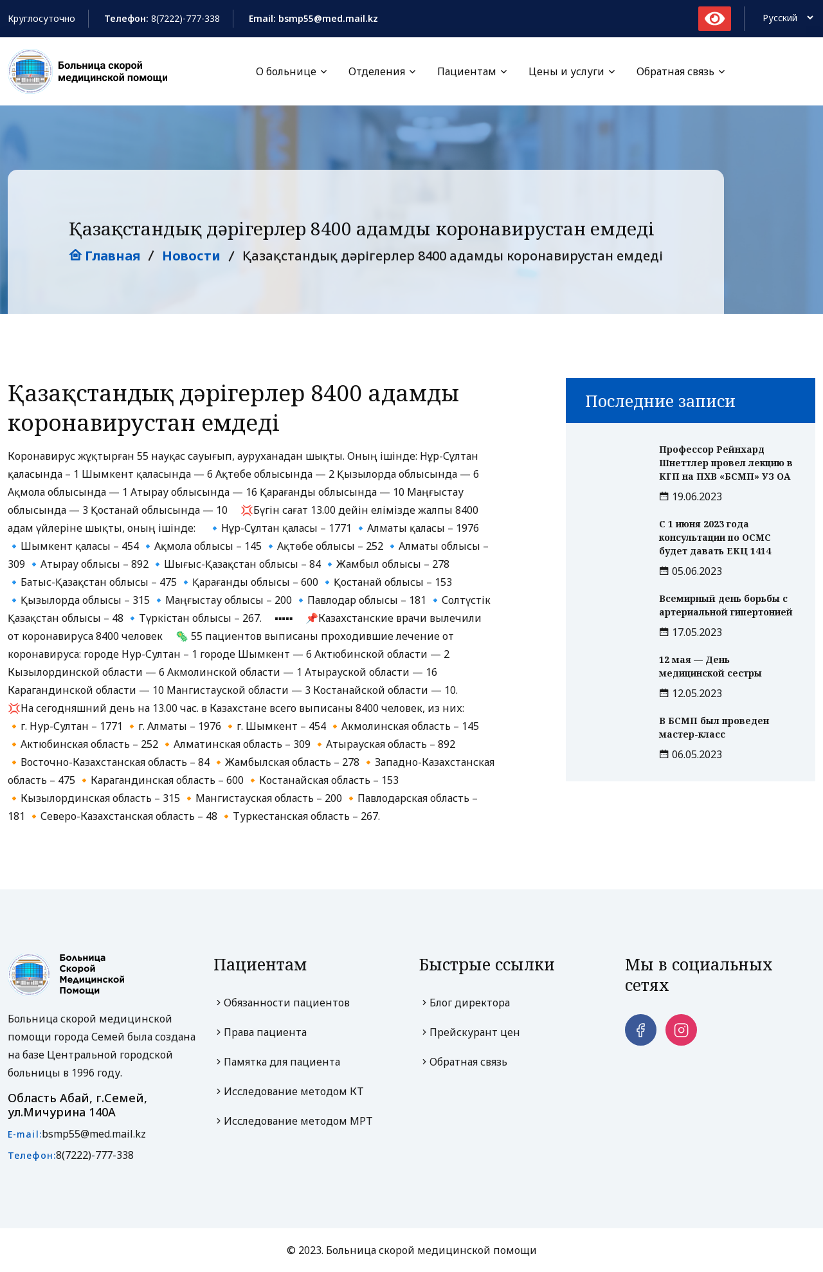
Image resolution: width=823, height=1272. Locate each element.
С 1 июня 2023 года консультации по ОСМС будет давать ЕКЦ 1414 (715, 538)
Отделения (376, 71)
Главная (104, 256)
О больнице (286, 71)
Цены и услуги (566, 71)
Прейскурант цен (469, 1033)
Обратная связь (675, 71)
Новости (191, 256)
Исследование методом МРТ (293, 1121)
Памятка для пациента (276, 1062)
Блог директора (464, 1003)
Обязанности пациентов (281, 1003)
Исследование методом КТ (288, 1092)
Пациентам (466, 71)
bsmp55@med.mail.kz (94, 1134)
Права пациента (260, 1033)
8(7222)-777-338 (185, 18)
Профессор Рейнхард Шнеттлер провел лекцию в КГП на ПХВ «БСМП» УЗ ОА (726, 463)
